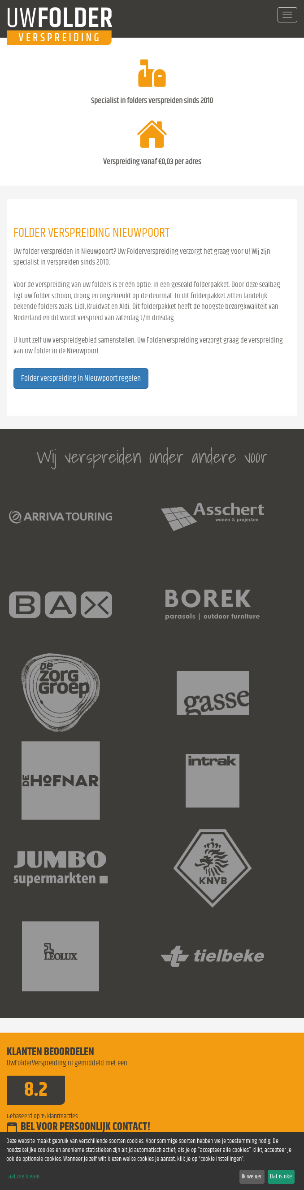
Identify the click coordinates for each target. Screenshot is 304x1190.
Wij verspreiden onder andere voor (152, 456)
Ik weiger (252, 1176)
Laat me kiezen (22, 1176)
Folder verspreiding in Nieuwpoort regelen (81, 378)
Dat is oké (281, 1176)
